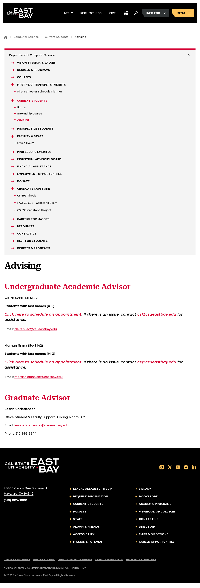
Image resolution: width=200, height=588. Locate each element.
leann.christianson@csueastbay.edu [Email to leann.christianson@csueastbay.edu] (41, 430)
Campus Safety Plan (109, 564)
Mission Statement (88, 546)
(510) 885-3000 (15, 505)
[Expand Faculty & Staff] (12, 137)
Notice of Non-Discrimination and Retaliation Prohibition (45, 572)
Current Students (56, 37)
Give (112, 13)
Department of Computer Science (32, 55)
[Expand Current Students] (12, 101)
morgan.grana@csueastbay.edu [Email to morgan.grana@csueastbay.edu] (38, 381)
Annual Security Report (75, 564)
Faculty (79, 516)
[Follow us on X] (169, 472)
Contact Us (148, 524)
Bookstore (148, 501)
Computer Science (26, 37)
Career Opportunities (157, 546)
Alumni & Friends (86, 531)
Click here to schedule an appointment (42, 319)
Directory (147, 531)
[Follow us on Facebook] (186, 472)
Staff (77, 524)
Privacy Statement (17, 564)
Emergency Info (44, 564)
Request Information (90, 501)
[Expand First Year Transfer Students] (12, 85)
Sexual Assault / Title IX (93, 493)
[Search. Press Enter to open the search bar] (135, 13)
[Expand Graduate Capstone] (12, 192)
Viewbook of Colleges (157, 516)
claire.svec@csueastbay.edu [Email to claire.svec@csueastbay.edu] (35, 334)
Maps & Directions (153, 539)
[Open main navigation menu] (183, 14)
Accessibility (84, 539)
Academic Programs (155, 508)
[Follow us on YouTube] (178, 472)
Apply (68, 13)
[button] (126, 13)
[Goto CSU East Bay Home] (5, 37)
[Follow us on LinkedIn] (194, 472)
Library (145, 493)
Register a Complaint (141, 564)
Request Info (91, 13)
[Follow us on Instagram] (161, 472)
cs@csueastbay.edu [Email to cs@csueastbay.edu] (156, 319)
